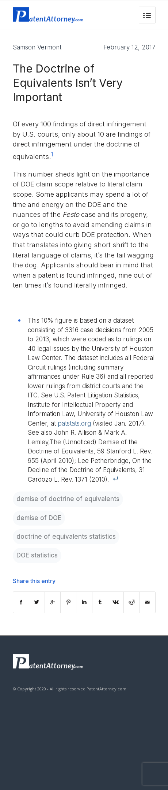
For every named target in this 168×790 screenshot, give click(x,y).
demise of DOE (38, 518)
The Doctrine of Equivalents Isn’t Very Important (68, 83)
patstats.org (74, 423)
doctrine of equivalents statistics (66, 536)
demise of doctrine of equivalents (67, 498)
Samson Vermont (37, 47)
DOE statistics (37, 555)
